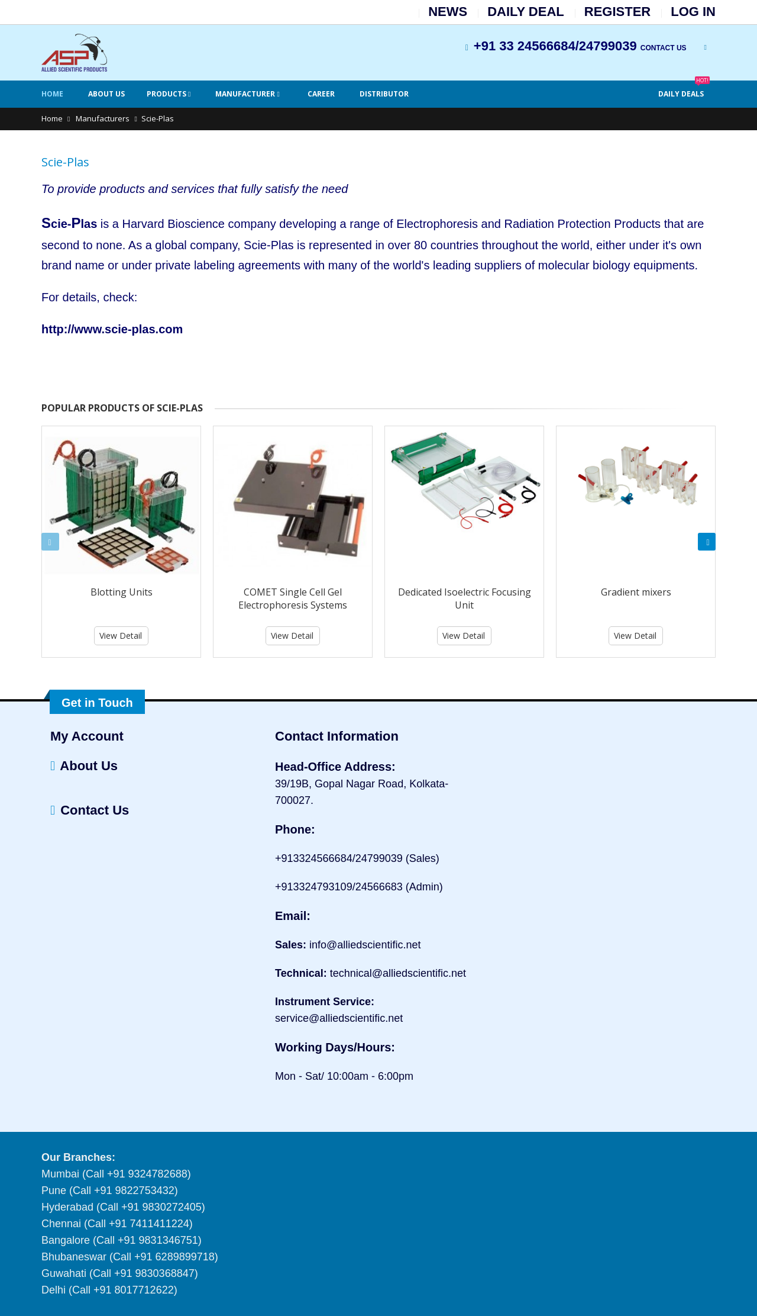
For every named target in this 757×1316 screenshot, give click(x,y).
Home (52, 94)
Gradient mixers (636, 592)
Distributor (384, 94)
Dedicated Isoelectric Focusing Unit (464, 598)
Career (321, 94)
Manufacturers (102, 118)
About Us (106, 94)
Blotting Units (121, 592)
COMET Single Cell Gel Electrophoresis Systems (292, 598)
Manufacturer (246, 94)
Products (167, 94)
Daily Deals (684, 90)
